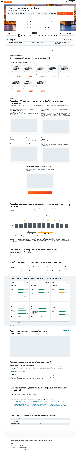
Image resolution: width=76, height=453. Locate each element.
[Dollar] (67, 282)
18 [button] (33, 30)
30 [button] (27, 35)
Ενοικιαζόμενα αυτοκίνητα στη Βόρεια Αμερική (28, 434)
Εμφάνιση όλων (25, 296)
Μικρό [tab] (23, 215)
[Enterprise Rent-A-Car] (65, 304)
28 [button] (21, 35)
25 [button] (33, 32)
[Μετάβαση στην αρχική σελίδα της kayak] (8, 2)
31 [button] (30, 35)
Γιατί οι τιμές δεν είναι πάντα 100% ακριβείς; (40, 449)
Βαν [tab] (40, 215)
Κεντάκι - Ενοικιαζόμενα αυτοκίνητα (62, 434)
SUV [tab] (36, 215)
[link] (40, 192)
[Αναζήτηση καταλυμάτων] (2, 8)
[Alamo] (47, 303)
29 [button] (24, 35)
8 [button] (24, 27)
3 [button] (30, 24)
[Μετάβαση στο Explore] (2, 14)
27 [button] (19, 35)
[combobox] (12, 10)
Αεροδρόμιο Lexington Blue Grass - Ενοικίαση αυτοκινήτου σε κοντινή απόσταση (57, 402)
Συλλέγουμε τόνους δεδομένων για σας (40, 447)
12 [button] (45, 30)
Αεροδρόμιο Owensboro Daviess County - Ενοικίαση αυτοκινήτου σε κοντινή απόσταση (57, 405)
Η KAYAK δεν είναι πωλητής (40, 445)
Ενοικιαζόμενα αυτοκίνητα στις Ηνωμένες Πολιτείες (46, 434)
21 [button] (21, 32)
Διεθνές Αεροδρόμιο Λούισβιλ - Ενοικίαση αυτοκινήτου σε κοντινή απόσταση (39, 402)
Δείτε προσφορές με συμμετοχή (16, 379)
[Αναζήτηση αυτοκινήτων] (2, 10)
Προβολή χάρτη (66, 330)
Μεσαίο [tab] (27, 215)
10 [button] (30, 27)
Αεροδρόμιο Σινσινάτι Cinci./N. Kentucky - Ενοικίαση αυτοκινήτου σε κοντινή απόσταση (21, 402)
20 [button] (19, 32)
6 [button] (48, 27)
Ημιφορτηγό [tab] (45, 215)
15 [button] (24, 30)
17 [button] (30, 30)
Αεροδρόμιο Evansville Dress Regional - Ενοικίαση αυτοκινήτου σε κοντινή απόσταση (21, 405)
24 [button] (30, 32)
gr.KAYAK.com (12, 434)
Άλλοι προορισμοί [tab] (21, 394)
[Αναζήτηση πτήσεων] (2, 5)
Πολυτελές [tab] (51, 215)
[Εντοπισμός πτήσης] (2, 16)
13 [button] (48, 30)
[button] (2, 2)
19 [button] (45, 32)
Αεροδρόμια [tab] (14, 394)
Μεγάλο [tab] (32, 215)
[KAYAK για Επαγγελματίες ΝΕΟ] (2, 18)
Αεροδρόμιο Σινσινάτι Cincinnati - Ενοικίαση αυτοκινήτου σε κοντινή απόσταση (39, 405)
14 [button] (21, 30)
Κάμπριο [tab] (56, 215)
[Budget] (26, 282)
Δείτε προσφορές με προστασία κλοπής (17, 371)
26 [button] (36, 32)
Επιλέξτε (19, 76)
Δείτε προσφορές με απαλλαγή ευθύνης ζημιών (19, 369)
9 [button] (27, 27)
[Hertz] (47, 282)
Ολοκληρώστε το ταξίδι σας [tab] (32, 394)
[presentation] (64, 278)
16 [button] (27, 30)
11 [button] (33, 27)
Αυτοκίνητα (17, 434)
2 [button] (27, 24)
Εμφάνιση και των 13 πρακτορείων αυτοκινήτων (19, 325)
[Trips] (2, 22)
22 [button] (24, 32)
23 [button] (27, 32)
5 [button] (45, 27)
